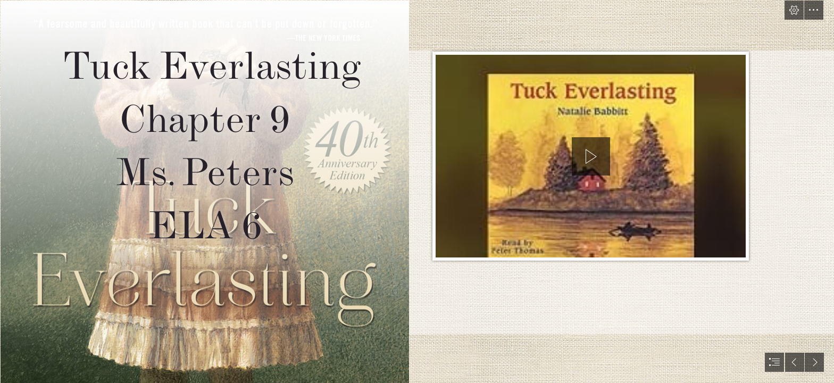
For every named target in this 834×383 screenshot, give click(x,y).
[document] (417, 191)
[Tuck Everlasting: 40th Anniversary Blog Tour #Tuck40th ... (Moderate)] (204, 191)
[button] (794, 10)
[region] (591, 158)
